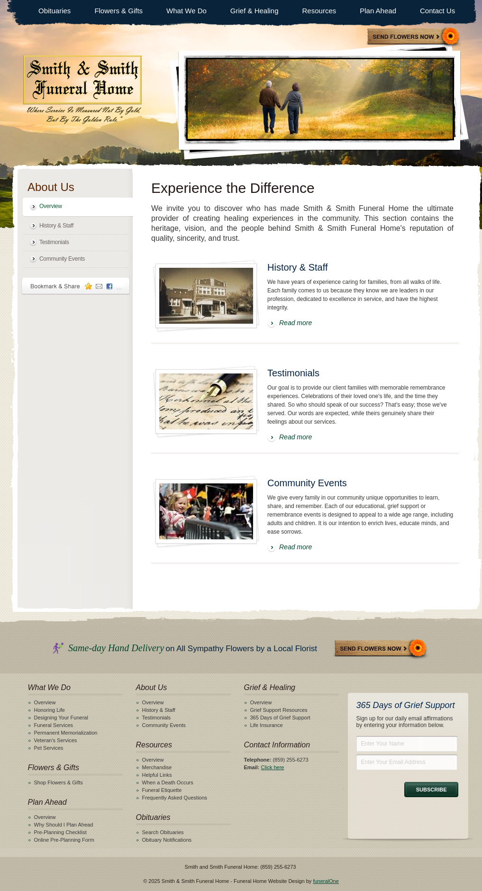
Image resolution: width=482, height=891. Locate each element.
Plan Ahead (378, 11)
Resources (319, 11)
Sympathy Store (413, 37)
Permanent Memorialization (66, 733)
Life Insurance (266, 725)
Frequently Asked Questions (175, 797)
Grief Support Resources (279, 710)
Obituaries (54, 11)
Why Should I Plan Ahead (63, 824)
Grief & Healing (254, 11)
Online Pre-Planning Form (64, 840)
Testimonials (54, 242)
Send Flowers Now (381, 649)
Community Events (62, 258)
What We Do (186, 11)
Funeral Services (53, 725)
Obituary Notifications (167, 840)
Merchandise (157, 767)
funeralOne (325, 881)
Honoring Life (49, 710)
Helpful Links (157, 775)
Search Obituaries (163, 832)
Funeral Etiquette (162, 790)
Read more (295, 323)
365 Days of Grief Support (280, 717)
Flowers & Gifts (118, 11)
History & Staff (56, 225)
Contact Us (437, 11)
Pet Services (49, 748)
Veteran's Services (55, 740)
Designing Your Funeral (61, 717)
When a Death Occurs (167, 782)
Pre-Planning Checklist (60, 832)
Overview (50, 206)
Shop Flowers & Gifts (58, 782)
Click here (272, 767)
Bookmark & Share (75, 286)
